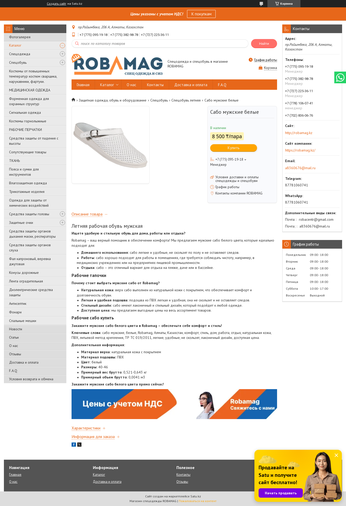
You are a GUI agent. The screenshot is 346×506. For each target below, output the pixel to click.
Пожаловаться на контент (197, 501)
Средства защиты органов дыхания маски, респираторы (32, 234)
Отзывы (15, 354)
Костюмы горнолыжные (27, 121)
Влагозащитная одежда (28, 183)
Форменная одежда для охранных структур (29, 101)
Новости (15, 329)
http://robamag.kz (298, 132)
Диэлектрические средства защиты (31, 292)
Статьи (14, 337)
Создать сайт (56, 3)
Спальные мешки (22, 320)
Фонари (15, 312)
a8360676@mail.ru (300, 168)
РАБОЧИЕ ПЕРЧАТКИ (25, 129)
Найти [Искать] (264, 44)
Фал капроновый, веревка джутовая (30, 261)
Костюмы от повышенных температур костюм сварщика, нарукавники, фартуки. (33, 76)
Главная (83, 85)
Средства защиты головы (29, 214)
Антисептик (17, 303)
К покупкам (201, 13)
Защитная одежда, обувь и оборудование (112, 100)
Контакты (155, 85)
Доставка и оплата (24, 362)
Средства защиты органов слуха (30, 247)
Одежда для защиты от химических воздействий (29, 203)
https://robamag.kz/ (300, 150)
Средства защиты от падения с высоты (33, 141)
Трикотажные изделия (26, 191)
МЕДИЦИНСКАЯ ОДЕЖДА (29, 90)
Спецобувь (18, 62)
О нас (13, 345)
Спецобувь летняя (186, 100)
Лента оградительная (26, 281)
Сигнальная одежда (25, 112)
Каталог (15, 45)
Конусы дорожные (24, 272)
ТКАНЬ (14, 160)
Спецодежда (19, 54)
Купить (234, 147)
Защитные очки (21, 222)
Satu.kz (195, 496)
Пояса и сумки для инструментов (24, 172)
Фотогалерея (19, 37)
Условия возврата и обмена (31, 379)
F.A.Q (13, 370)
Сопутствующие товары (27, 152)
